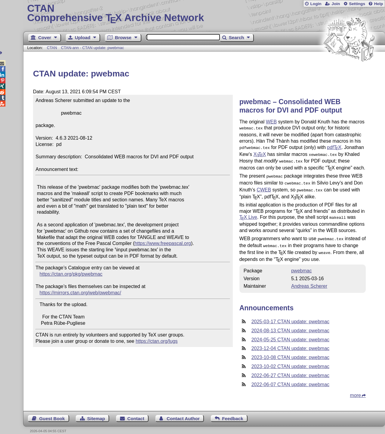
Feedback (232, 411)
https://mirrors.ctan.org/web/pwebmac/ (80, 292)
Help (378, 4)
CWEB (264, 186)
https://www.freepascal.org (162, 243)
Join (335, 4)
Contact (135, 411)
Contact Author (183, 411)
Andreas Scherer (309, 279)
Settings (357, 4)
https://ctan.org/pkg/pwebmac (71, 274)
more (355, 388)
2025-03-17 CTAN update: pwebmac (290, 315)
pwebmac (301, 264)
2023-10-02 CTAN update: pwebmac (290, 359)
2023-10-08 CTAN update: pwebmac (290, 350)
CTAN (52, 47)
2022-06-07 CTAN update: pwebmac (290, 377)
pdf (334, 146)
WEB (271, 121)
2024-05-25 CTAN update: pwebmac (290, 333)
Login (315, 4)
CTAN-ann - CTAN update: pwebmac (92, 47)
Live (248, 212)
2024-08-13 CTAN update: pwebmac (290, 324)
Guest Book (52, 411)
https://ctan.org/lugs (157, 341)
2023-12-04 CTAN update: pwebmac (290, 341)
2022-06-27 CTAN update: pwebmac (290, 368)
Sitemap (96, 411)
